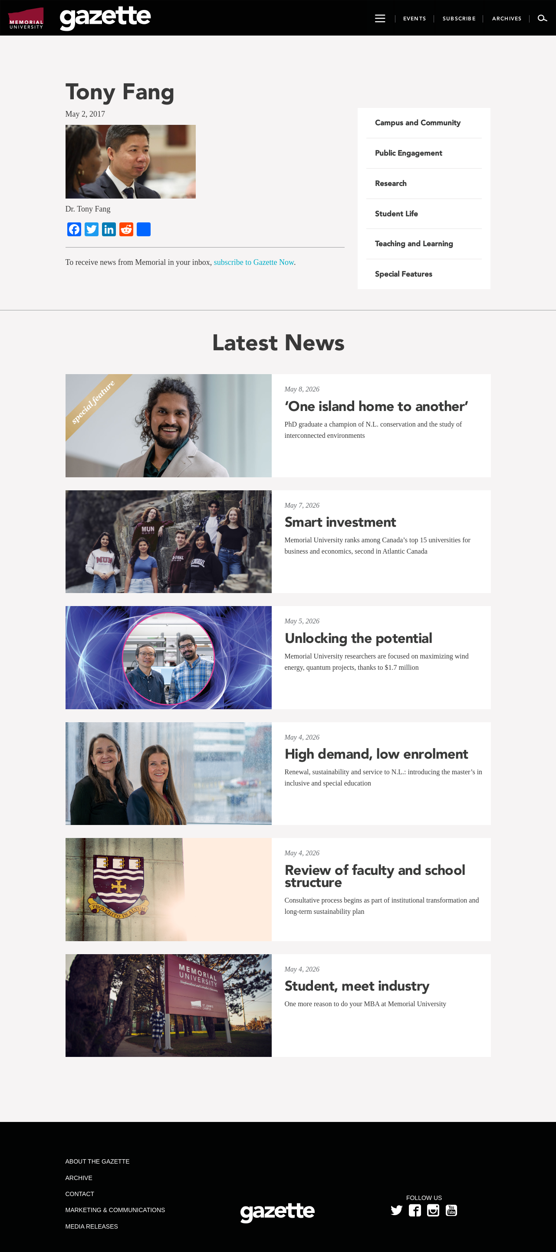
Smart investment (340, 522)
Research (391, 183)
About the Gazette (97, 1161)
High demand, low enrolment (376, 754)
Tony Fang (120, 91)
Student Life (396, 213)
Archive (78, 1177)
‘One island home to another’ (376, 406)
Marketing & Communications (115, 1209)
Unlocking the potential (358, 638)
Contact (79, 1193)
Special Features (403, 274)
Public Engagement (408, 153)
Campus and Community (418, 122)
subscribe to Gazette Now (254, 262)
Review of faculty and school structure (375, 876)
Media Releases (91, 1226)
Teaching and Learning (414, 243)
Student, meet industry (357, 986)
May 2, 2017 (85, 114)
